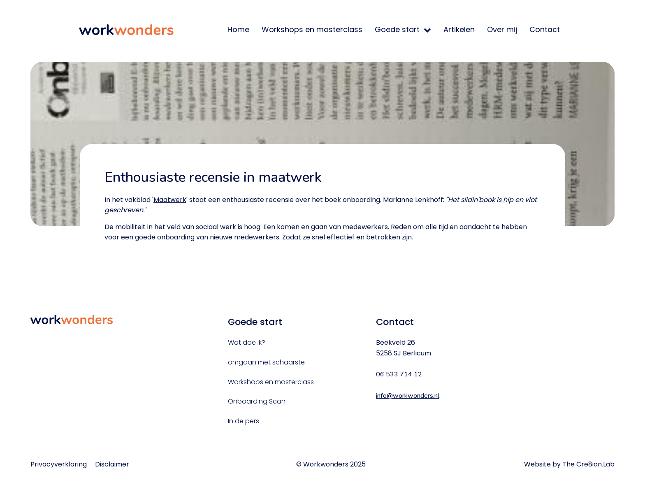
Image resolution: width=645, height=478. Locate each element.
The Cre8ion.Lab (588, 464)
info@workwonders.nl (407, 395)
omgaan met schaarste (266, 362)
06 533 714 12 (399, 374)
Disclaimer (112, 464)
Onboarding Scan (256, 401)
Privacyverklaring (58, 464)
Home (238, 29)
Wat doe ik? (246, 342)
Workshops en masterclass (312, 29)
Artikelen (459, 29)
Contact (544, 29)
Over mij (502, 29)
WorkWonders (126, 29)
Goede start (397, 29)
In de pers (243, 421)
